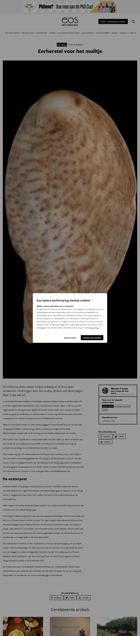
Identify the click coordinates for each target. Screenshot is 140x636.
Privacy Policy (94, 327)
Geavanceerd (70, 337)
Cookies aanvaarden (92, 337)
